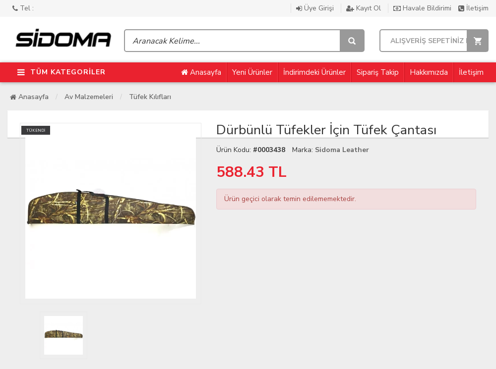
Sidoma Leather (342, 150)
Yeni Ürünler (252, 72)
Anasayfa (201, 72)
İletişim (473, 8)
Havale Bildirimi (423, 8)
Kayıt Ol (364, 8)
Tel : (23, 8)
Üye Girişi (316, 8)
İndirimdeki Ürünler (314, 72)
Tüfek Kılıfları (150, 97)
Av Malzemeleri (88, 97)
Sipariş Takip (378, 72)
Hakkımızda (429, 72)
